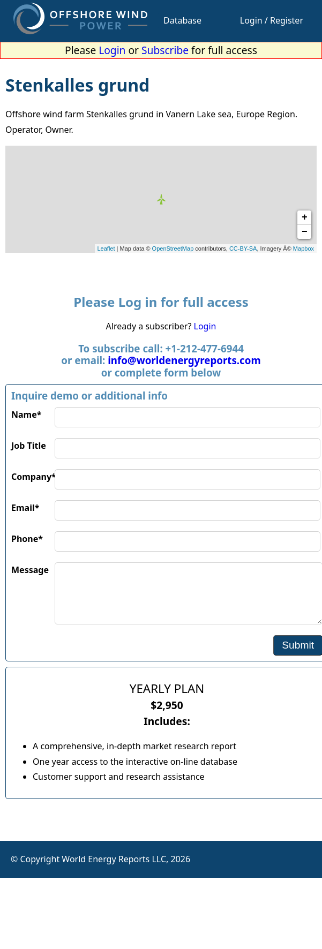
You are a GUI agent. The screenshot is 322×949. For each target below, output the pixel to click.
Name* (26, 414)
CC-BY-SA (243, 248)
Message (30, 570)
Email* (25, 508)
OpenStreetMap (173, 248)
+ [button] (305, 217)
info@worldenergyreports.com (184, 360)
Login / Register (271, 20)
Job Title (28, 445)
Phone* (27, 539)
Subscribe (165, 50)
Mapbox (303, 248)
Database (182, 20)
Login (112, 50)
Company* (33, 477)
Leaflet (106, 248)
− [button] (305, 231)
